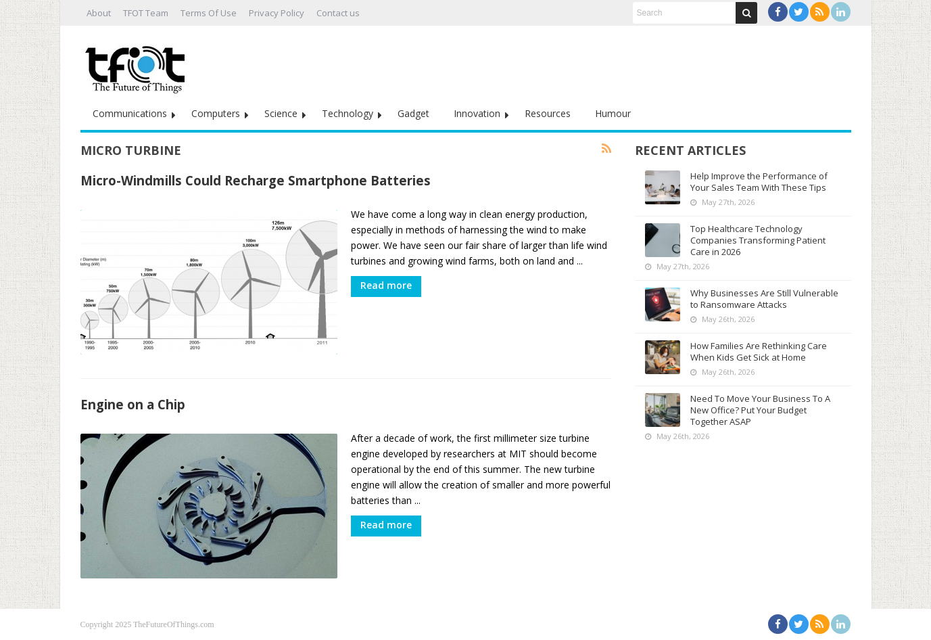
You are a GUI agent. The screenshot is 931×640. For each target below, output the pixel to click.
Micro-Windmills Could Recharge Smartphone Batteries (255, 180)
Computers (215, 113)
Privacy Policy (276, 13)
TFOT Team (145, 13)
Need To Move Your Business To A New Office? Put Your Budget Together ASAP (760, 410)
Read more (386, 285)
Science (280, 113)
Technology (347, 113)
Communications (130, 113)
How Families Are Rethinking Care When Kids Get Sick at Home (758, 351)
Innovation (477, 113)
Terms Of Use (209, 13)
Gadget (413, 113)
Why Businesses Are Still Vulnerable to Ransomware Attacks (764, 299)
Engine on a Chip (132, 404)
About (99, 13)
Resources (548, 113)
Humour (613, 113)
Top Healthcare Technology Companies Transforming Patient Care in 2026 (758, 240)
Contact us (338, 13)
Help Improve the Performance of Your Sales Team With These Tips (759, 181)
